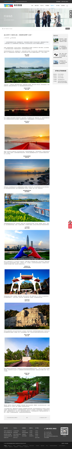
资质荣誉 (36, 434)
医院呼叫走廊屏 (16, 435)
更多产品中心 (15, 437)
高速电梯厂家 (19, 445)
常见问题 (30, 434)
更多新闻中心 (31, 435)
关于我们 (58, 5)
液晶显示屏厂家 (25, 445)
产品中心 (42, 5)
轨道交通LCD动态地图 (7, 434)
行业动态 (11, 28)
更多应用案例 (24, 435)
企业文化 (36, 432)
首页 (32, 5)
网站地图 (66, 443)
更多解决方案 (6, 437)
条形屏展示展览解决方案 (8, 435)
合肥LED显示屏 (31, 445)
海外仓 (47, 445)
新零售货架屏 (15, 432)
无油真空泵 (37, 445)
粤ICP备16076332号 (22, 443)
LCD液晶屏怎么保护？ (44, 417)
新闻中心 (52, 5)
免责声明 (63, 443)
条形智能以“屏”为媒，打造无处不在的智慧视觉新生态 (63, 62)
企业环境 (36, 435)
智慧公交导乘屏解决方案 (8, 432)
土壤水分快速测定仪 (62, 445)
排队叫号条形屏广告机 (17, 434)
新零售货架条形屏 (25, 432)
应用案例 (47, 5)
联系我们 (63, 5)
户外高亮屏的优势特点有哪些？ (11, 417)
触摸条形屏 (42, 445)
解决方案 (36, 5)
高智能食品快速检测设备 (53, 445)
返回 (27, 417)
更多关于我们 (37, 437)
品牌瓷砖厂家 (9, 445)
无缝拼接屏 (24, 434)
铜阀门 (14, 445)
